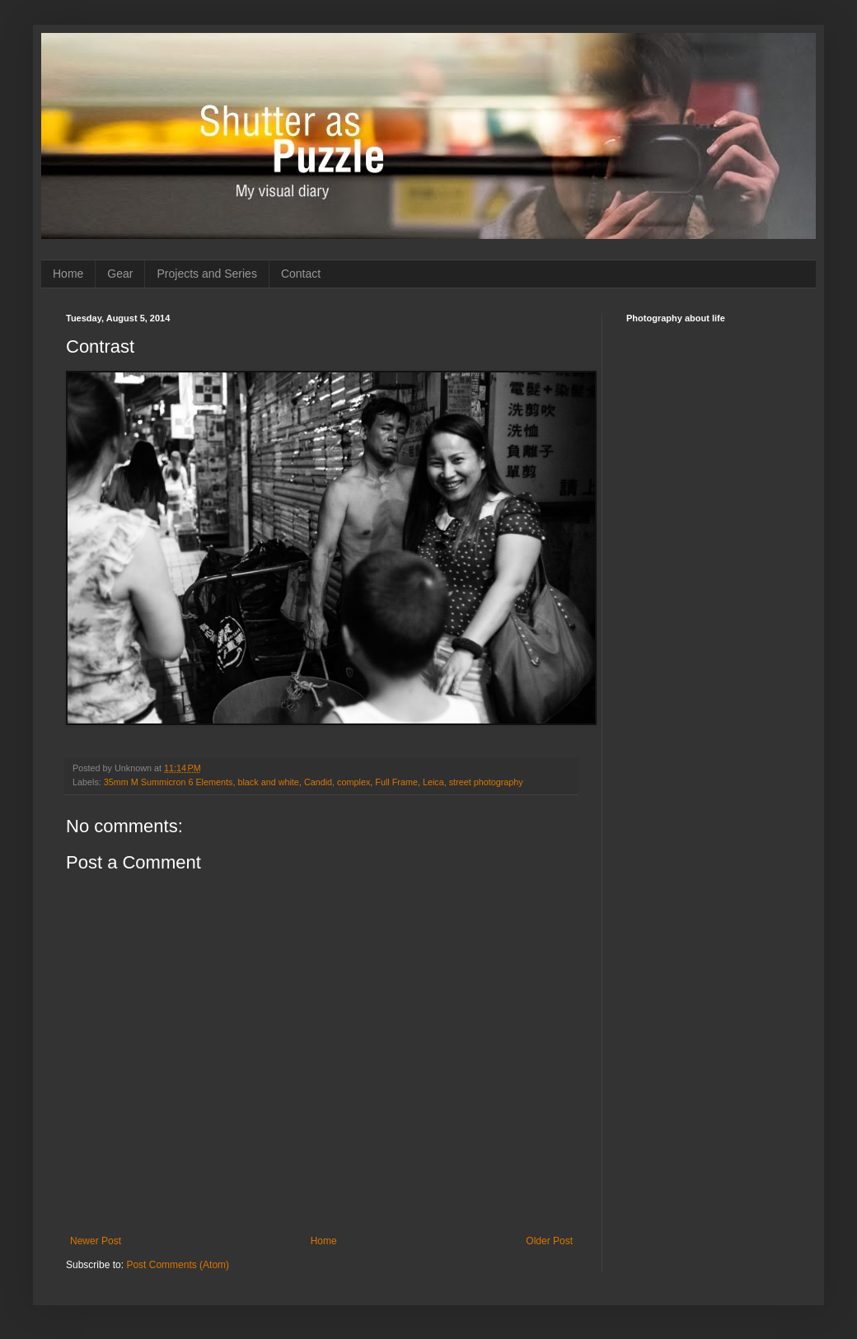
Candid (318, 782)
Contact (301, 273)
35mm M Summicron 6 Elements (168, 782)
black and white (267, 782)
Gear (120, 273)
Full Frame (396, 782)
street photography (486, 782)
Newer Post (95, 1241)
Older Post (549, 1241)
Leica (433, 782)
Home (68, 273)
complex (353, 782)
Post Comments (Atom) (177, 1265)
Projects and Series (206, 273)
